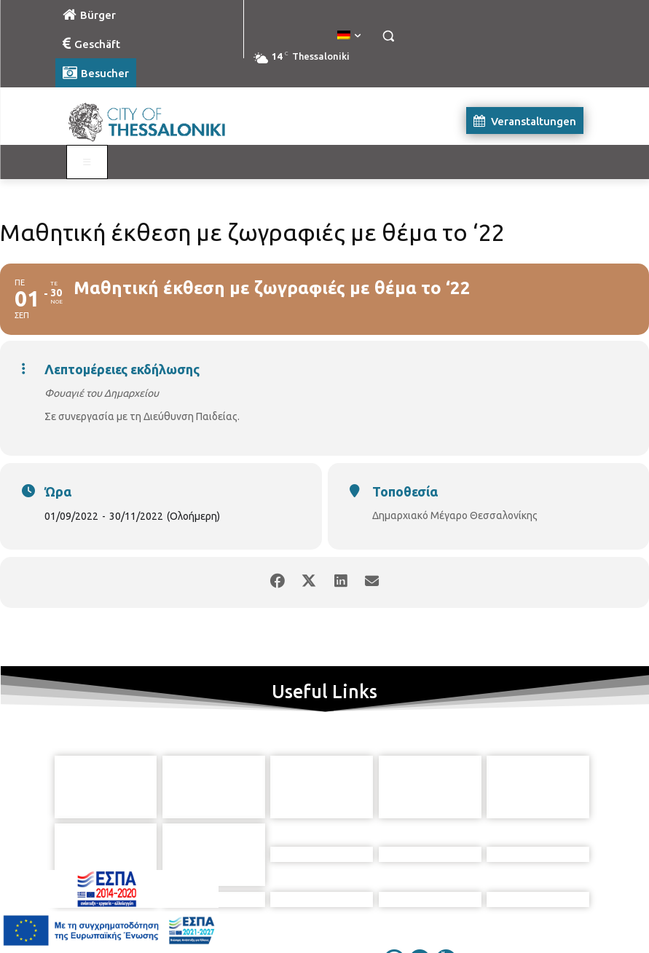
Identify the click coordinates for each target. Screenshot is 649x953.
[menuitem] (349, 35)
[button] (388, 36)
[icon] (391, 875)
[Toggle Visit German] (87, 162)
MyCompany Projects (551, 909)
